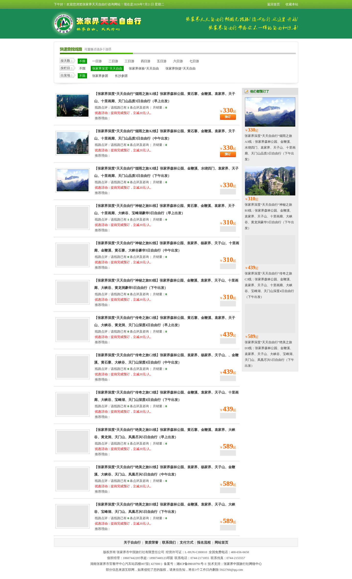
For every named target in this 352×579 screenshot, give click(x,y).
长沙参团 (121, 76)
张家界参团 (100, 76)
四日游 (145, 61)
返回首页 (273, 4)
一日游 (97, 61)
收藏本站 (292, 4)
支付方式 (186, 542)
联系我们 (169, 542)
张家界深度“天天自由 (107, 68)
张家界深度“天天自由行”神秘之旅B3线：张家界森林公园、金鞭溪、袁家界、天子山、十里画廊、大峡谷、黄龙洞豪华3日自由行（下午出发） (269, 216)
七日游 (194, 61)
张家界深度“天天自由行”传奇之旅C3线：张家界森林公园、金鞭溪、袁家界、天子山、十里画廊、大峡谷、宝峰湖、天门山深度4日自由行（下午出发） (269, 285)
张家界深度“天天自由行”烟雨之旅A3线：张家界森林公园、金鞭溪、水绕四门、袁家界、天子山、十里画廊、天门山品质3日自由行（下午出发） (270, 147)
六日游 (178, 61)
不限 (82, 61)
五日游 (161, 61)
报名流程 (204, 542)
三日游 (129, 61)
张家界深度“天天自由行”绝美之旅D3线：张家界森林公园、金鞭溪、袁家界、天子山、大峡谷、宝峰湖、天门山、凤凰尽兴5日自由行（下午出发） (270, 353)
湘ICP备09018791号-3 (191, 564)
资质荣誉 (151, 542)
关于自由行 (132, 542)
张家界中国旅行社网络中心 (243, 564)
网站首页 (221, 542)
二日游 (113, 61)
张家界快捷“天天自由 (180, 68)
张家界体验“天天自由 (144, 68)
